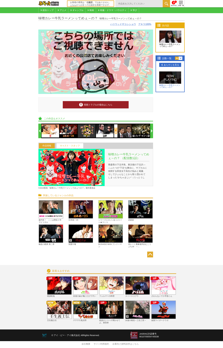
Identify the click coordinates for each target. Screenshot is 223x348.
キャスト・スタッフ (70, 145)
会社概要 (86, 344)
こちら (73, 5)
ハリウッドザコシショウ (123, 24)
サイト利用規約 (101, 344)
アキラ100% (144, 24)
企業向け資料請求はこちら (125, 344)
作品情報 (46, 145)
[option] (50, 130)
